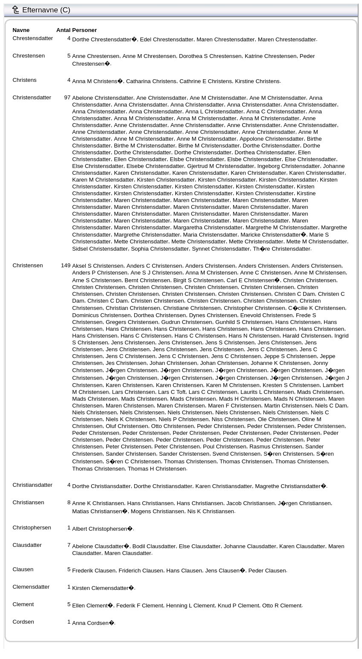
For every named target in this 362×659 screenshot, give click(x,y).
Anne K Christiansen (98, 503)
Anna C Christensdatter (276, 111)
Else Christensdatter (310, 159)
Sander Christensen (131, 454)
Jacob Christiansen (250, 503)
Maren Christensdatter (142, 200)
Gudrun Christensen (186, 322)
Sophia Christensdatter (160, 249)
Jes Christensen (126, 363)
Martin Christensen (288, 405)
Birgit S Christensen (198, 280)
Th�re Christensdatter (281, 249)
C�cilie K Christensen (316, 308)
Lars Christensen (133, 392)
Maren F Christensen (234, 405)
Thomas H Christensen (157, 468)
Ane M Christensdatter (218, 98)
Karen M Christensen (232, 385)
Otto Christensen (172, 426)
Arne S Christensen (97, 280)
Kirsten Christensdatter (166, 179)
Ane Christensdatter (161, 98)
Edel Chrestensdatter (166, 39)
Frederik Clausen (93, 570)
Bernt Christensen (147, 280)
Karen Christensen (129, 385)
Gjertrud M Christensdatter (220, 166)
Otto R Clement (281, 605)
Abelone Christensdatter (102, 98)
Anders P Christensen (99, 272)
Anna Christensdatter (140, 104)
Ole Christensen (278, 419)
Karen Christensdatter (141, 173)
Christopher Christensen (254, 308)
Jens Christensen (133, 342)
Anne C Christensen (265, 272)
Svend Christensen (236, 454)
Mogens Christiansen (157, 511)
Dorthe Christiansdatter (101, 486)
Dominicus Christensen (101, 315)
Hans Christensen (298, 322)
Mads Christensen (320, 392)
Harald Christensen (307, 335)
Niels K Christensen (131, 419)
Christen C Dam (294, 294)
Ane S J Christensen (156, 272)
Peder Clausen (267, 570)
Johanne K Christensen (280, 363)
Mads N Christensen (299, 399)
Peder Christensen (220, 426)
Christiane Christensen (192, 308)
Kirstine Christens (257, 81)
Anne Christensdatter (140, 125)
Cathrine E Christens (206, 81)
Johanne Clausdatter (250, 546)
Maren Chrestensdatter (226, 39)
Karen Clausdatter (302, 546)
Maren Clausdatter (127, 553)
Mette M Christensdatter (317, 241)
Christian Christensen (133, 308)
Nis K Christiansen (210, 511)
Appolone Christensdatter (272, 139)
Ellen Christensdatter (140, 159)
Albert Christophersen (99, 529)
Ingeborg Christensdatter (288, 166)
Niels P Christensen (184, 419)
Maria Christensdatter (210, 234)
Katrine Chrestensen (271, 56)
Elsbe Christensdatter (197, 159)
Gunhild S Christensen (243, 322)
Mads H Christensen (245, 399)
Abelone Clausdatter (98, 546)
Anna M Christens (94, 81)
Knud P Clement (238, 605)
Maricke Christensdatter (270, 234)
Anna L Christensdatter (214, 111)
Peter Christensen (128, 446)
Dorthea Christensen (160, 315)
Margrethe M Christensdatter (282, 227)
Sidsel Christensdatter (99, 249)
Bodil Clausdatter (154, 546)
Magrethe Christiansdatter (287, 486)
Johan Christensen (173, 363)
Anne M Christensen (320, 272)
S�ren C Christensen (133, 461)
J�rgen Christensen (131, 370)
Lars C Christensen (212, 392)
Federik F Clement (139, 605)
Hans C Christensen (146, 335)
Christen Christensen (309, 280)
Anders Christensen (210, 266)
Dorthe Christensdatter (271, 145)
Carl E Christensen (251, 280)
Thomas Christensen (190, 461)
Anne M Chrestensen (149, 56)
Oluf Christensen (127, 426)
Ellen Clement (89, 605)
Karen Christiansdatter (223, 486)
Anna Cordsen (90, 623)
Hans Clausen (184, 570)
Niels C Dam (331, 405)
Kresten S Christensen (291, 385)
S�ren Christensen (288, 454)
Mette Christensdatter (141, 241)
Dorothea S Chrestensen (210, 56)
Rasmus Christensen (275, 446)
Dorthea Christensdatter (265, 152)
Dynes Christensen (213, 315)
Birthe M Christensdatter (144, 145)
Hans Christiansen (150, 503)
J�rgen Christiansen (304, 503)
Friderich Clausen (141, 570)
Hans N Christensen (254, 335)
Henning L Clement (190, 605)
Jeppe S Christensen (290, 356)
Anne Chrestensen (95, 56)
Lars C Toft (171, 392)
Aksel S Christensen (97, 266)
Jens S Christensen (230, 342)
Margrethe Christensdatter (147, 234)
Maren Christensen (130, 405)
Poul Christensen (224, 446)
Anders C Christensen (154, 266)
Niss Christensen (233, 419)
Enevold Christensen (266, 315)
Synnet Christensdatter (221, 249)
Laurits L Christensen (267, 392)
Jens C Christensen (271, 349)
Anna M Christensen (211, 272)
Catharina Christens (151, 81)
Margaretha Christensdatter (207, 227)
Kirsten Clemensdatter (100, 588)
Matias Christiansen (97, 511)
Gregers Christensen (132, 322)
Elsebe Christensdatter (155, 166)
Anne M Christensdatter (144, 139)
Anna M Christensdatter (144, 118)
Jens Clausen (222, 570)
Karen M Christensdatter (102, 179)
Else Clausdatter (199, 546)
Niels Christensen (94, 412)
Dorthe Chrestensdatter (101, 39)
